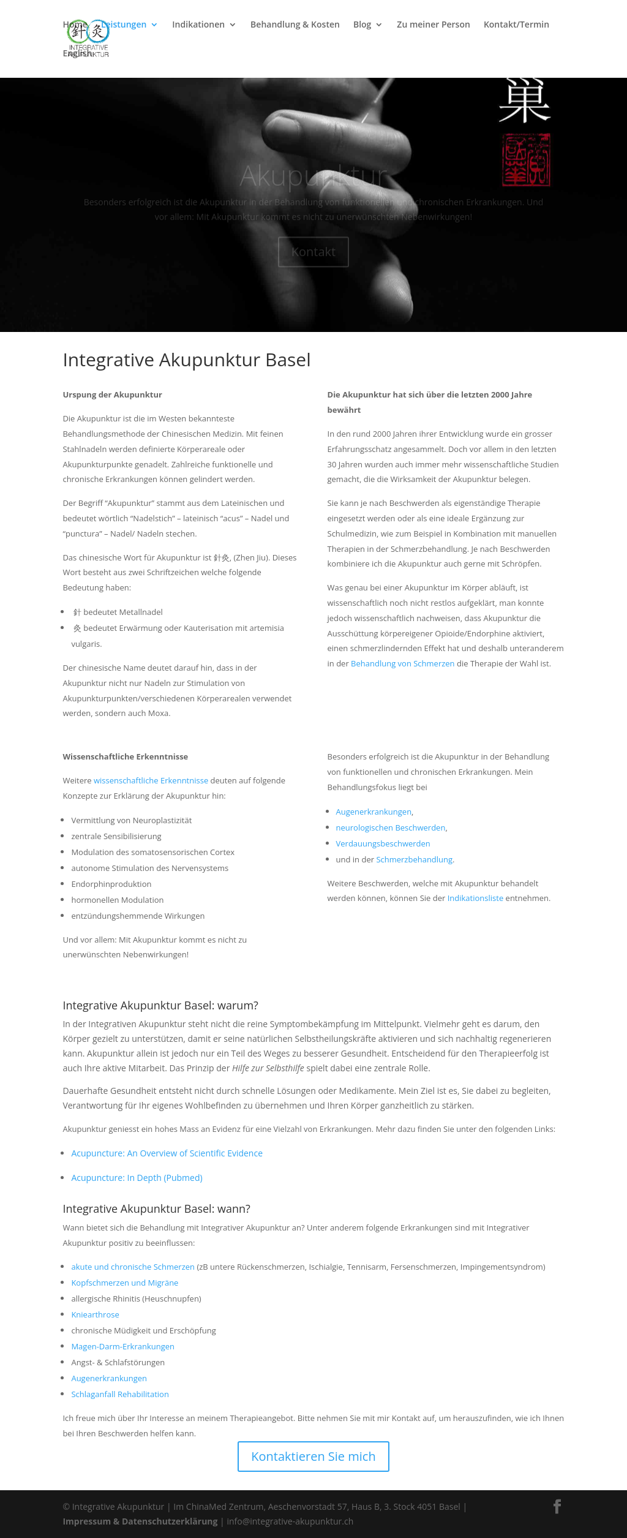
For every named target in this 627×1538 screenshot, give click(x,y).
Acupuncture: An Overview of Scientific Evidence (167, 1153)
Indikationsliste (476, 897)
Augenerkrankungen (374, 811)
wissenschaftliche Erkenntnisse (151, 780)
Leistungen (123, 25)
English (77, 54)
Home (75, 25)
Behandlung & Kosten (295, 25)
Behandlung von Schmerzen (403, 663)
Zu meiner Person (433, 25)
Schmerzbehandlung (414, 859)
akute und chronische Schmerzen (133, 1266)
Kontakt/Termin (516, 25)
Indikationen (198, 25)
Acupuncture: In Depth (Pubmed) (136, 1177)
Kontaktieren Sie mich (313, 1456)
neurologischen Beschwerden (391, 827)
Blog (362, 25)
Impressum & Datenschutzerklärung (139, 1521)
